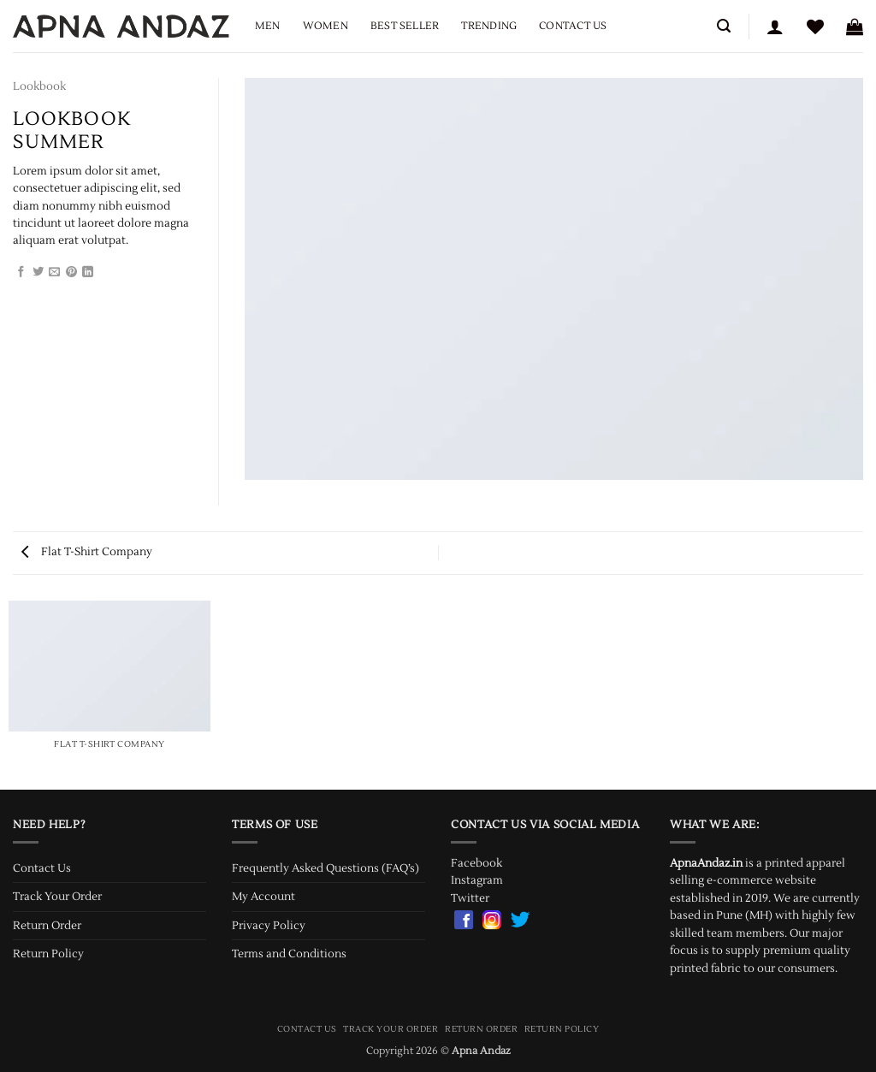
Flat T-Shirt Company (86, 552)
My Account (263, 896)
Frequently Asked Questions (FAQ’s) (325, 868)
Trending (489, 26)
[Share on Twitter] (38, 272)
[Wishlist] (815, 26)
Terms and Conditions (289, 954)
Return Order (47, 926)
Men (268, 26)
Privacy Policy (268, 926)
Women (325, 26)
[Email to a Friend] (54, 272)
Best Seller (405, 26)
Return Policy (48, 954)
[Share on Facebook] (21, 272)
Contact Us (573, 26)
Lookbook (39, 86)
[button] (724, 26)
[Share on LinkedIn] (87, 272)
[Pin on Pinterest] (71, 272)
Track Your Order (57, 896)
